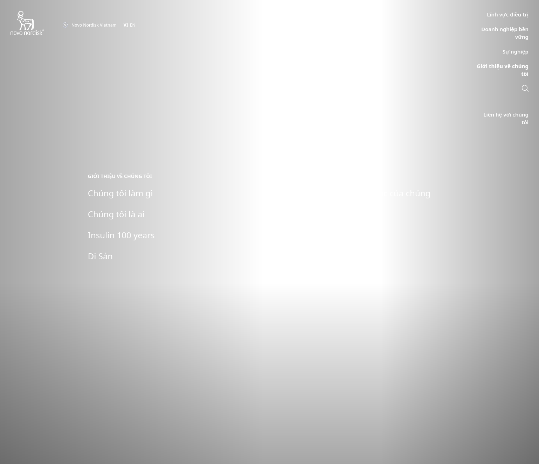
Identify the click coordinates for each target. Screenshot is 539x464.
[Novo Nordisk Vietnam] (36, 23)
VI (126, 25)
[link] (525, 89)
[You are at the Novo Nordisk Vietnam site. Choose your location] (89, 25)
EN (133, 25)
